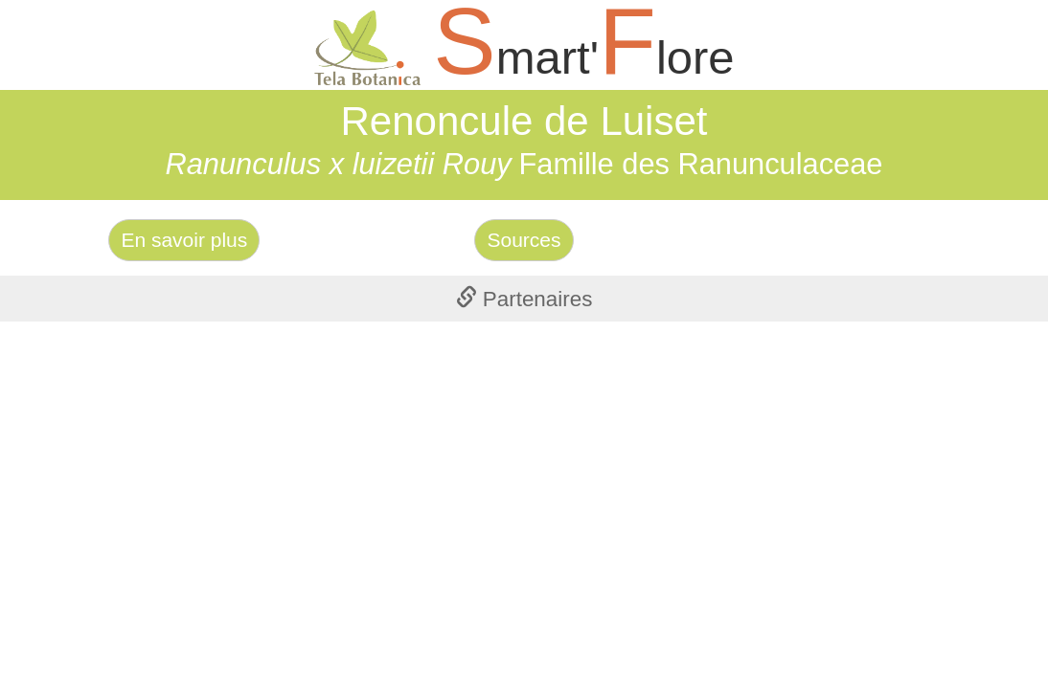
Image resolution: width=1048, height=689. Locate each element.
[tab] (524, 299)
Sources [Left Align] (523, 240)
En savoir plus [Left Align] (184, 240)
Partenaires (524, 299)
